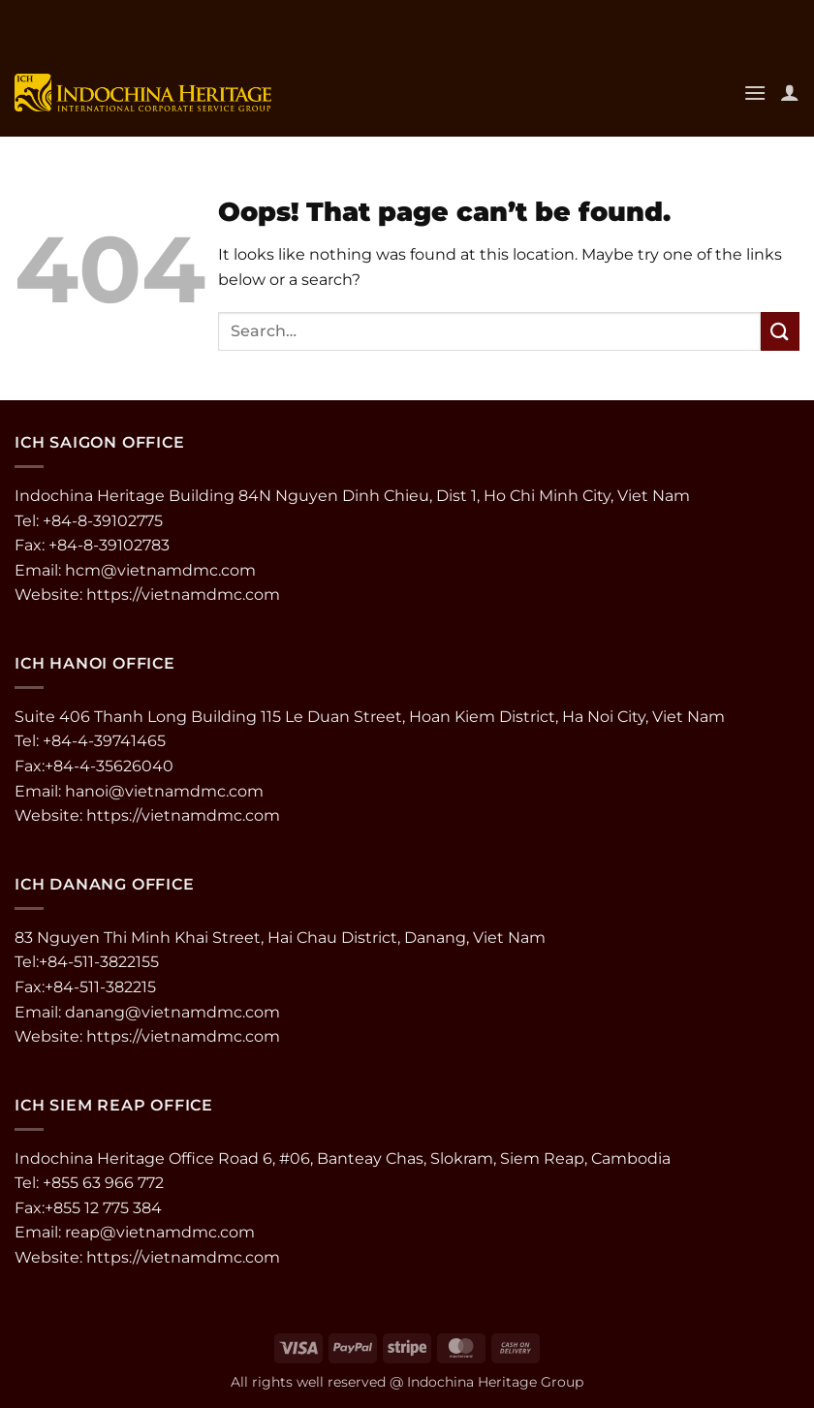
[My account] (789, 92)
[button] (755, 92)
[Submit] (780, 331)
